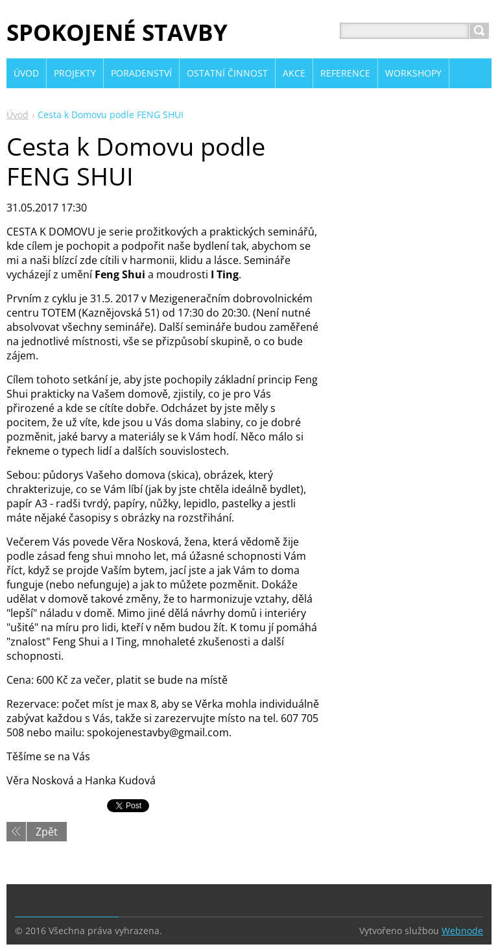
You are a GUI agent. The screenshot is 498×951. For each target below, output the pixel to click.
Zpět (47, 832)
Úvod (17, 114)
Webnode (462, 930)
